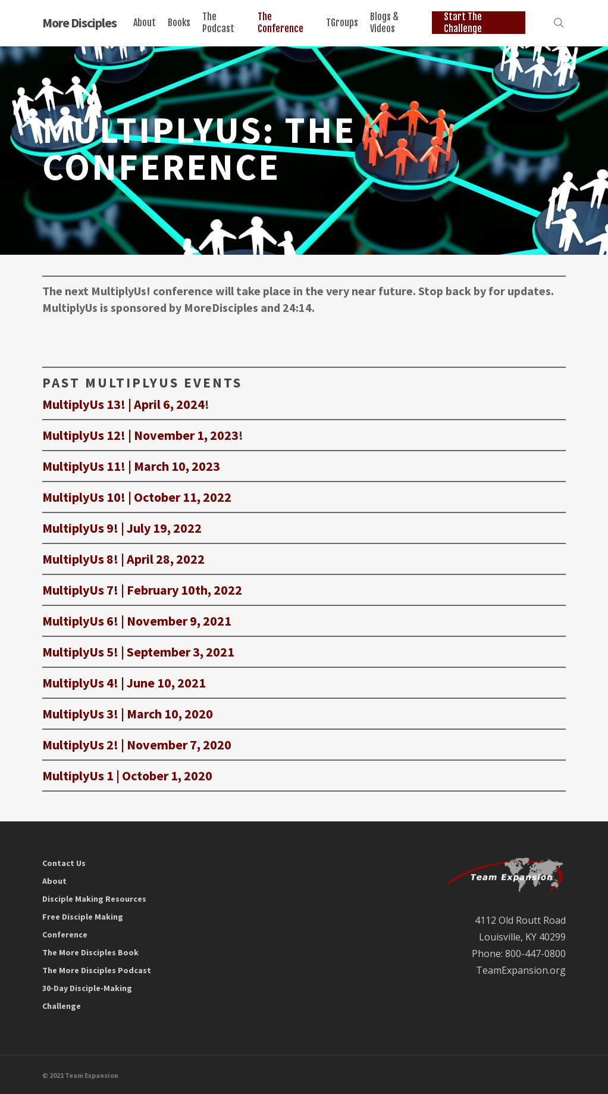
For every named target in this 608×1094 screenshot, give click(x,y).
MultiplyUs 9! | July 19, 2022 (122, 528)
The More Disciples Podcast (96, 970)
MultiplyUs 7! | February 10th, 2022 (142, 590)
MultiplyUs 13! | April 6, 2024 (123, 404)
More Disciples (79, 23)
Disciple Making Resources (94, 898)
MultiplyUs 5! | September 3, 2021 (138, 651)
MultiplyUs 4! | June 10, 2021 (124, 682)
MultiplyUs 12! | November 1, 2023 (140, 435)
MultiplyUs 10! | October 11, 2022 (136, 497)
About (54, 881)
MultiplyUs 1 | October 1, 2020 (127, 775)
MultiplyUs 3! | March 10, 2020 (127, 713)
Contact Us (64, 863)
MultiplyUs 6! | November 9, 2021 (136, 620)
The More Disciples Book (90, 952)
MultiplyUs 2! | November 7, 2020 (136, 744)
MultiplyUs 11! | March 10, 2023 (131, 466)
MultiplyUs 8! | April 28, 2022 (123, 559)
